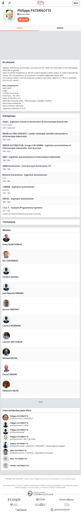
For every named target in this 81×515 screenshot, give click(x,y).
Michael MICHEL (9, 358)
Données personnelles (53, 485)
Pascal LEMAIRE (9, 374)
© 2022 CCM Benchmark (57, 488)
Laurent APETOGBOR (12, 342)
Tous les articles (33, 488)
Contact (19, 485)
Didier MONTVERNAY (12, 244)
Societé (42, 485)
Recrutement (34, 485)
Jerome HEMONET (10, 309)
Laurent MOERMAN (11, 325)
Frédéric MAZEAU (10, 277)
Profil (19, 28)
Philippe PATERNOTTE (19, 416)
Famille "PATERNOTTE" (19, 465)
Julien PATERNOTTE (18, 450)
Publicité (26, 485)
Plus (40, 402)
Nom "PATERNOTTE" (18, 459)
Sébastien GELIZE (10, 390)
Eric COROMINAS (10, 260)
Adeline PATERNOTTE (19, 443)
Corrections (44, 488)
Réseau (60, 28)
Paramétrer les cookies (70, 485)
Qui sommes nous (9, 485)
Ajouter (24, 19)
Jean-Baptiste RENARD (12, 293)
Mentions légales (21, 488)
